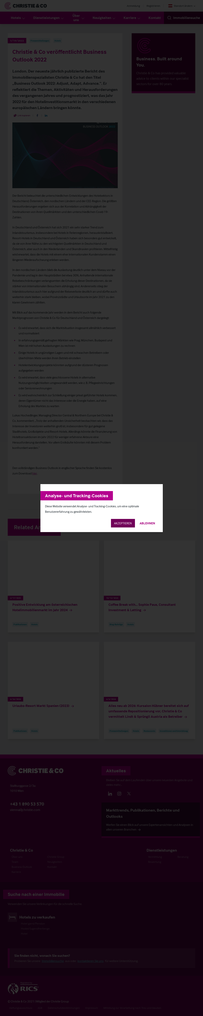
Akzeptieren (123, 523)
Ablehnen (147, 523)
